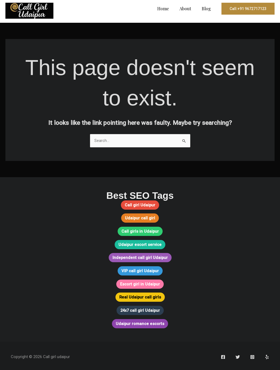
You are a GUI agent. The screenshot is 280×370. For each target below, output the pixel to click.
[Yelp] (267, 355)
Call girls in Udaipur (140, 231)
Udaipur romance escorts (140, 322)
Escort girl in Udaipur (140, 283)
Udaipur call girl (140, 218)
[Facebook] (223, 355)
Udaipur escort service (140, 244)
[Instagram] (252, 355)
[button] (248, 9)
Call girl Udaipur (140, 205)
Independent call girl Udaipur (140, 257)
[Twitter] (238, 355)
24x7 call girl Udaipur (140, 309)
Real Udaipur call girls (140, 296)
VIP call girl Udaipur (140, 270)
